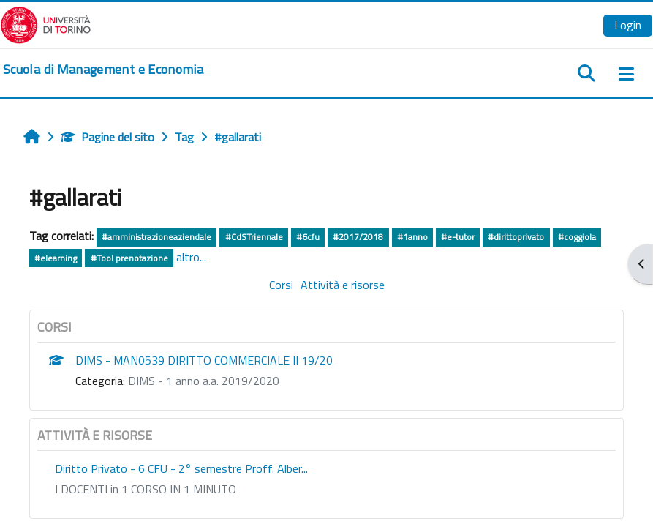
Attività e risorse (343, 285)
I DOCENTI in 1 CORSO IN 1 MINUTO (145, 489)
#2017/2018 (358, 237)
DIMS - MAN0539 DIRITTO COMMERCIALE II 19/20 (204, 360)
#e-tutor (458, 237)
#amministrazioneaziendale (156, 237)
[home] (103, 69)
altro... (191, 257)
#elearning (55, 258)
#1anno (412, 237)
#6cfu (308, 237)
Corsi (281, 285)
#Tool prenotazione (129, 258)
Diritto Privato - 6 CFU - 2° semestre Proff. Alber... (181, 468)
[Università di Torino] (45, 23)
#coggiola (577, 237)
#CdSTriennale (254, 237)
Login (627, 25)
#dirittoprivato (516, 237)
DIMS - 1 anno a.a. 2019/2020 (203, 380)
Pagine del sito (107, 137)
